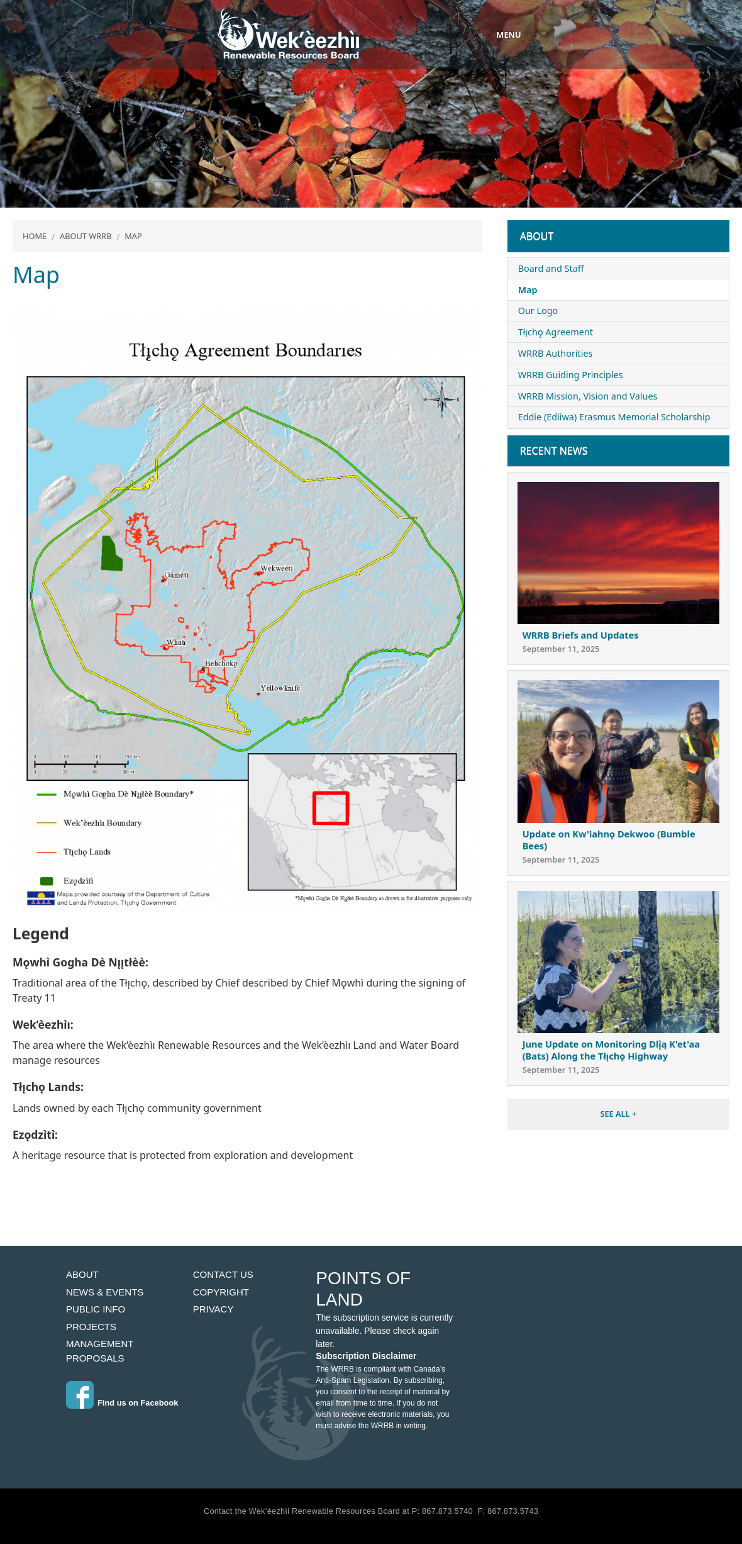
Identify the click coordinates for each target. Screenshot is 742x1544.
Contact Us (223, 1274)
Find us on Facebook (137, 1402)
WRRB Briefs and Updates (581, 635)
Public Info (95, 1309)
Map (133, 236)
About (537, 236)
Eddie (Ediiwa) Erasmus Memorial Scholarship (614, 417)
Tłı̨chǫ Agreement (555, 332)
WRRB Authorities (555, 353)
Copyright (221, 1292)
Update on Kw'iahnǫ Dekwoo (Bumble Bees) (609, 839)
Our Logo (538, 310)
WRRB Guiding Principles (570, 375)
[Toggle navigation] (496, 34)
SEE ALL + (618, 1113)
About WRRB (85, 236)
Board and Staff (551, 268)
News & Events (104, 1292)
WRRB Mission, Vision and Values (588, 396)
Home (35, 236)
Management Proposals (99, 1350)
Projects (91, 1326)
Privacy (213, 1309)
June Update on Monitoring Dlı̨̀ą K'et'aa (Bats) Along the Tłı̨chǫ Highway (611, 1050)
